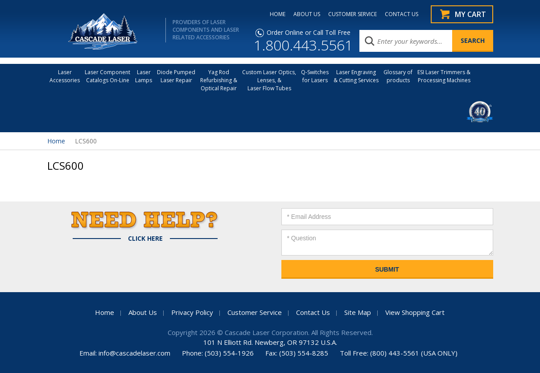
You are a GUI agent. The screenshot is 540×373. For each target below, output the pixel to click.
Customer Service (254, 312)
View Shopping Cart (415, 312)
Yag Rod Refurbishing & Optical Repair (218, 80)
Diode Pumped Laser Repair (176, 76)
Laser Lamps (143, 76)
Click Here (145, 238)
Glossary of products (397, 76)
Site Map (357, 312)
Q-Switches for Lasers (315, 76)
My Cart (470, 14)
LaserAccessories (64, 76)
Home (56, 141)
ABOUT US (306, 14)
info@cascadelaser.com (134, 352)
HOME (277, 14)
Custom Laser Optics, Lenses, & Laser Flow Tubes (269, 80)
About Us (142, 312)
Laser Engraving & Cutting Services (356, 76)
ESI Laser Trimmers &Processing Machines (443, 76)
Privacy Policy (192, 312)
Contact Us (313, 312)
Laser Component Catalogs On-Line (107, 76)
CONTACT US (401, 14)
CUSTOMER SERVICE (352, 14)
